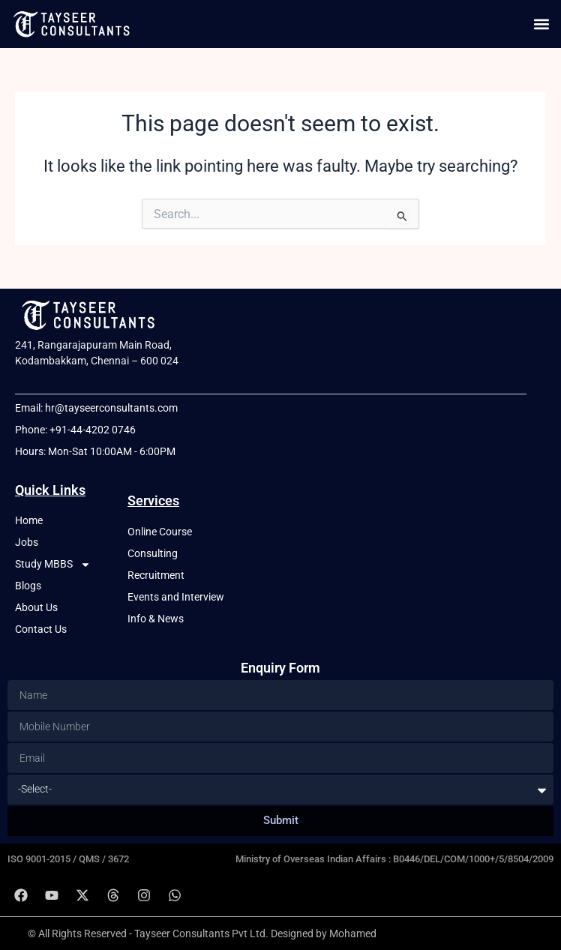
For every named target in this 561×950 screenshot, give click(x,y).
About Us (36, 607)
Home (29, 520)
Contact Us (41, 629)
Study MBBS (53, 564)
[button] (541, 23)
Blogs (28, 586)
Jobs (26, 542)
